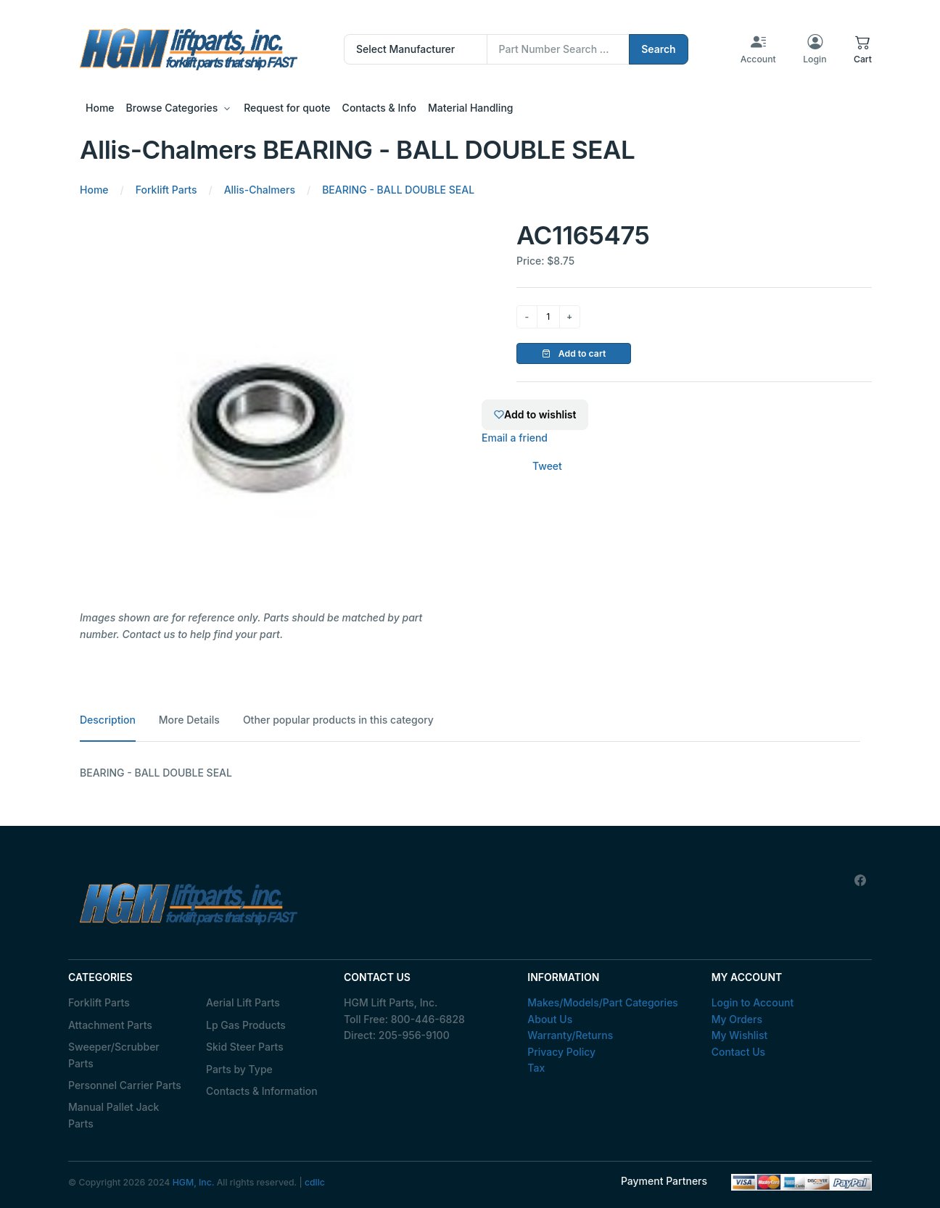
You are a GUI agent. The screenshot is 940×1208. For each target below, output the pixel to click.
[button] (863, 49)
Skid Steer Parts (245, 1047)
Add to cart (574, 353)
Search (658, 49)
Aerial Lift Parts (243, 1002)
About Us (549, 1019)
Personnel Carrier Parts (124, 1085)
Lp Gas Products (246, 1025)
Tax (536, 1068)
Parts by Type (239, 1069)
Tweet (547, 466)
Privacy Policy (561, 1052)
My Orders (737, 1019)
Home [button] (100, 108)
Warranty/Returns (570, 1035)
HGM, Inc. (194, 1182)
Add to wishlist (535, 414)
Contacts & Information (262, 1091)
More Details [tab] (189, 719)
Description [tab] (108, 719)
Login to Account (753, 1002)
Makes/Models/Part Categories (602, 1002)
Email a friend (515, 437)
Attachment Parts (110, 1025)
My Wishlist (740, 1035)
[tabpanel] (470, 773)
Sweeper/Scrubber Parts (114, 1055)
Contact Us (738, 1052)
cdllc (315, 1182)
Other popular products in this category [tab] (338, 719)
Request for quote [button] (287, 108)
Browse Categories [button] (172, 108)
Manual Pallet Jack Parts (113, 1115)
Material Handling (470, 108)
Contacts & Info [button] (379, 108)
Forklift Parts (99, 1002)
